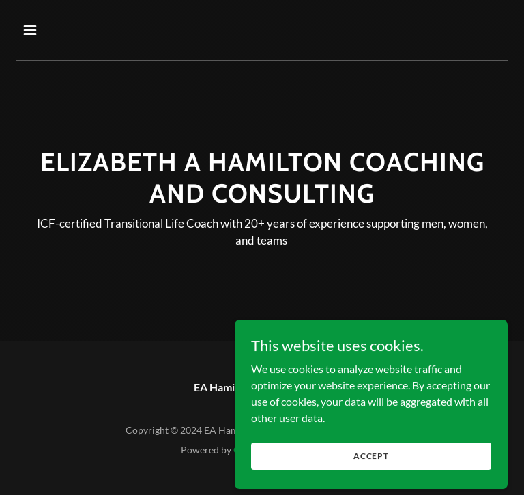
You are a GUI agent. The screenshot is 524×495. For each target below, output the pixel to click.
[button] (72, 30)
